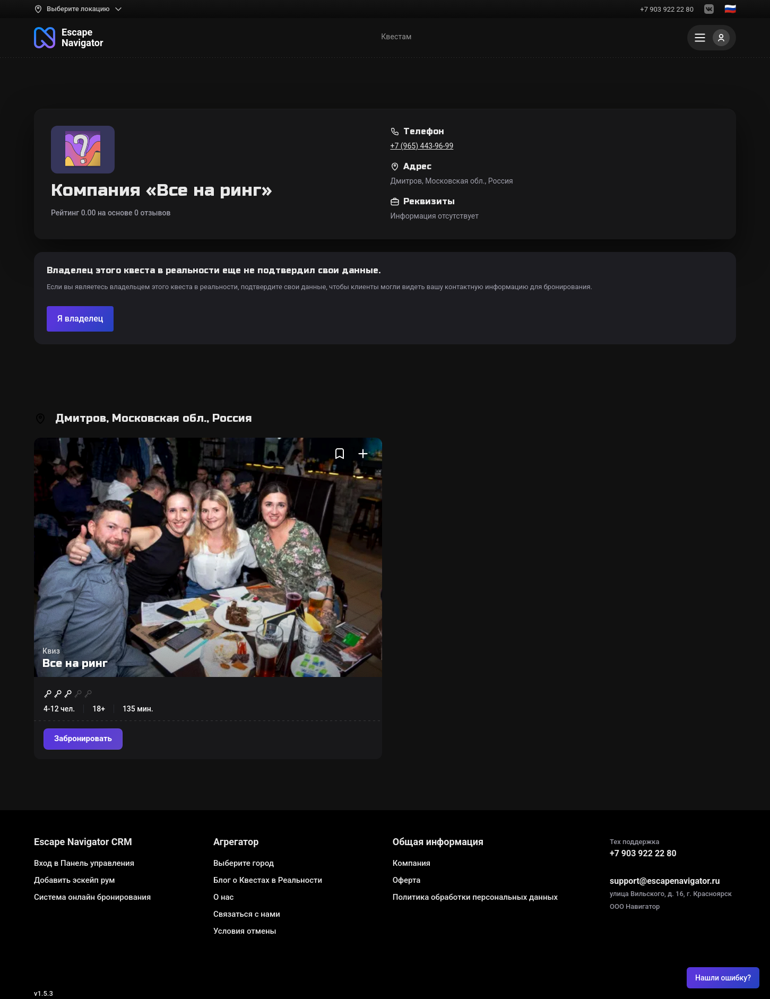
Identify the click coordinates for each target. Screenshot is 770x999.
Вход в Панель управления (84, 863)
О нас (223, 897)
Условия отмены (244, 931)
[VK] (709, 9)
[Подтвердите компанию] (80, 319)
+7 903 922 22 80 (667, 9)
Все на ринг (75, 663)
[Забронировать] (83, 739)
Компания (411, 863)
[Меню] (711, 37)
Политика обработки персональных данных (475, 897)
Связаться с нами (246, 914)
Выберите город (243, 863)
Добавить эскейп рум (74, 880)
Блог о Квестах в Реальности (267, 880)
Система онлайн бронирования (92, 897)
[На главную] (68, 38)
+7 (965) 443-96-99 (422, 146)
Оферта (407, 880)
